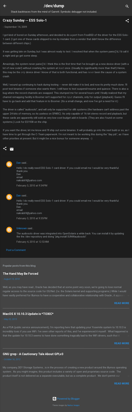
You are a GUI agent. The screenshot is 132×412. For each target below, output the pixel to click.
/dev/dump (54, 5)
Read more (121, 303)
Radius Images (73, 405)
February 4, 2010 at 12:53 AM (32, 241)
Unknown (21, 228)
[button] (127, 21)
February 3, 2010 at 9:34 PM (31, 185)
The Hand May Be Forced (20, 273)
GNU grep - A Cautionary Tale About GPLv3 (33, 354)
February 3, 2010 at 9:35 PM (31, 218)
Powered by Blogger (66, 398)
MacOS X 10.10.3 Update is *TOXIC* (28, 314)
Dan (18, 162)
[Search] (127, 7)
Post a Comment (16, 250)
